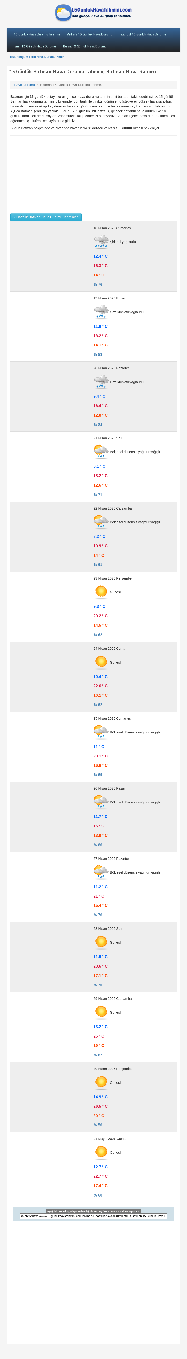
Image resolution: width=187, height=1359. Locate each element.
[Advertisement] (93, 174)
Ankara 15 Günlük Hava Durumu (89, 34)
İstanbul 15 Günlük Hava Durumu (143, 34)
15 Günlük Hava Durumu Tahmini (37, 34)
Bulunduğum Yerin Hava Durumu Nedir (37, 57)
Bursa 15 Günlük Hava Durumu (85, 46)
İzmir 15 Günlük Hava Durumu (35, 46)
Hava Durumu (24, 85)
